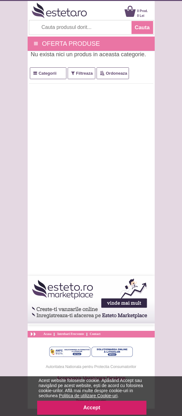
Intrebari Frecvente (70, 334)
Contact (95, 334)
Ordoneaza (116, 73)
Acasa (48, 334)
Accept (91, 407)
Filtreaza (84, 73)
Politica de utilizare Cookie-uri (88, 395)
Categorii (47, 73)
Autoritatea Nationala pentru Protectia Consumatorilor (91, 367)
